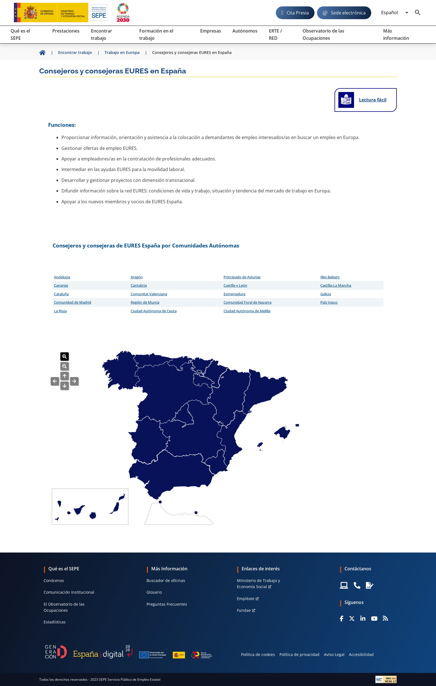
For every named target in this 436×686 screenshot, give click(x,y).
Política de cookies (258, 654)
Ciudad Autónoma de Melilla (247, 310)
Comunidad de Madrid (72, 302)
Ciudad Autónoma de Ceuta (154, 310)
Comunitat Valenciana (149, 293)
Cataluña (61, 293)
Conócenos (54, 580)
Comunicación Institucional (69, 592)
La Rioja (60, 310)
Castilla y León (235, 285)
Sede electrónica (348, 13)
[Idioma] (394, 12)
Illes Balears (330, 276)
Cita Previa (298, 13)
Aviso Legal (334, 654)
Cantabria (139, 285)
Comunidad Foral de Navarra (247, 302)
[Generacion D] (128, 651)
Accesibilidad (361, 654)
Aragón (137, 276)
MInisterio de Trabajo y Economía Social (258, 583)
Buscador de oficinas (166, 580)
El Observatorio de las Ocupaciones (64, 607)
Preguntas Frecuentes (167, 604)
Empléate (245, 598)
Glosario (154, 592)
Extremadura (234, 293)
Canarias (61, 285)
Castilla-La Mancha (335, 285)
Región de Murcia (145, 302)
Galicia (325, 293)
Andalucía (62, 276)
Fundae (244, 610)
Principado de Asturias (242, 276)
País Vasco (329, 302)
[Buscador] (417, 12)
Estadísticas (55, 622)
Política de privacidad (299, 654)
